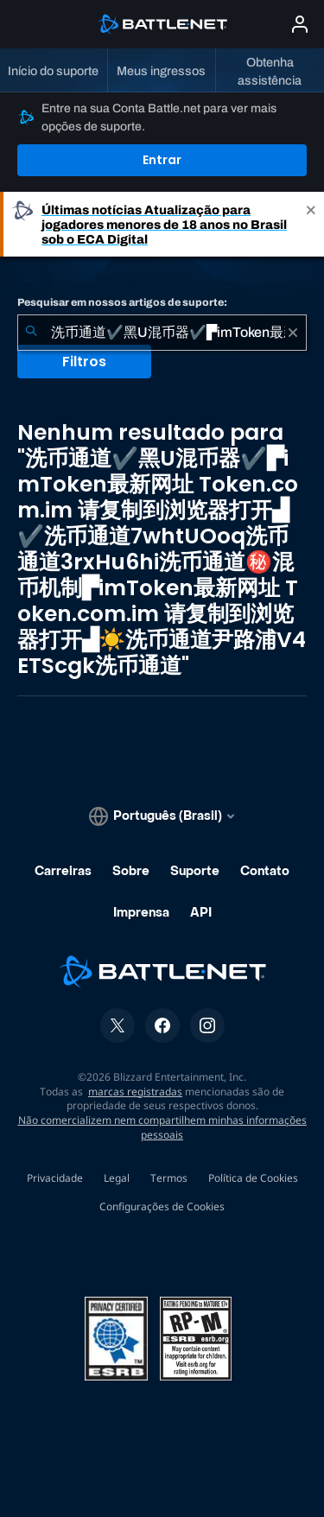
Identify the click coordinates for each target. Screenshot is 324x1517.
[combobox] (162, 332)
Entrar (162, 159)
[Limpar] (293, 332)
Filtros (84, 361)
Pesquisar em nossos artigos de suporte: (122, 302)
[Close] (311, 224)
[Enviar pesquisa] (31, 332)
